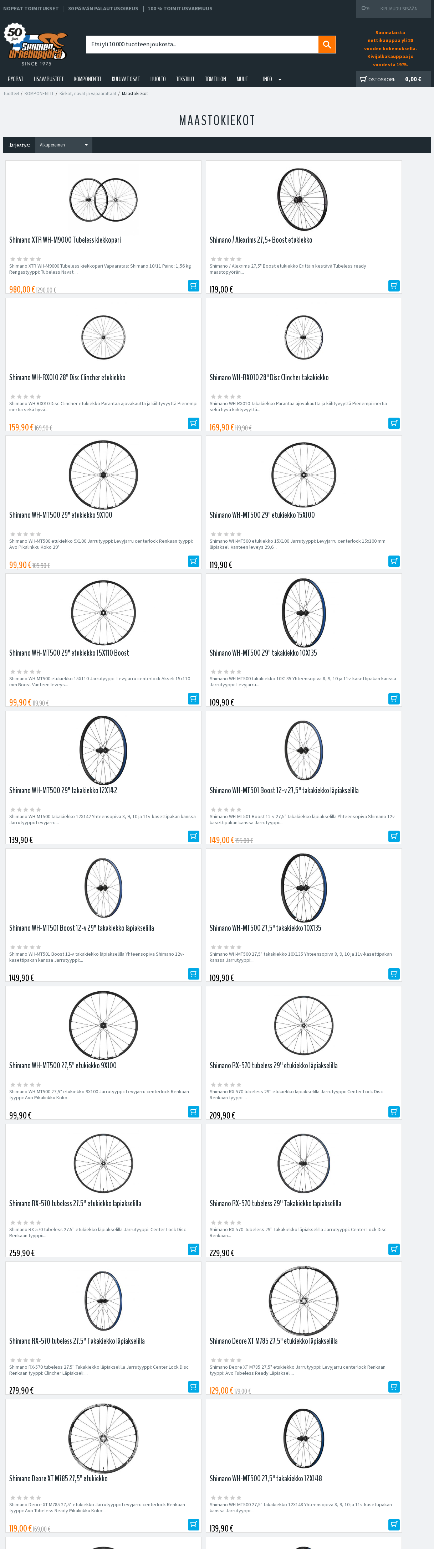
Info (267, 79)
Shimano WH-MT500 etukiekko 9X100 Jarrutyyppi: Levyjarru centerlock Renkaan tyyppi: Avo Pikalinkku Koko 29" (54, 415)
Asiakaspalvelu (125, 1497)
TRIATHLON (215, 79)
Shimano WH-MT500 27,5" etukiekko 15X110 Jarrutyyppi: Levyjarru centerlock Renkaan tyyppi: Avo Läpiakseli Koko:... (55, 988)
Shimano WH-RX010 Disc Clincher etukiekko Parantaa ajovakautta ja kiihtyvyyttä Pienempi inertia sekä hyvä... (268, 272)
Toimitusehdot (272, 1489)
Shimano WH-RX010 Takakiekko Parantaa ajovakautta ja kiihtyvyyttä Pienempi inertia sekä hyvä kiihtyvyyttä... (376, 272)
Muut (242, 79)
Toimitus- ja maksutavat (282, 1480)
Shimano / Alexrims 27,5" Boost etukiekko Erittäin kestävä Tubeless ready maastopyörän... (160, 272)
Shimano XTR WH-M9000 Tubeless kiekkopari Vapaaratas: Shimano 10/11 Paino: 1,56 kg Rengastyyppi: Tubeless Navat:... (56, 272)
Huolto (116, 1472)
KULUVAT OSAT (126, 79)
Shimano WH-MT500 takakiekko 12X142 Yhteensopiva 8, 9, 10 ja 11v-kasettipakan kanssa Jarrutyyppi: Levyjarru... (53, 558)
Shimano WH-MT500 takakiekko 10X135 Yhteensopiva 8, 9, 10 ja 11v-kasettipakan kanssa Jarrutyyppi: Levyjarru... (374, 415)
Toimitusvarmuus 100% (281, 1497)
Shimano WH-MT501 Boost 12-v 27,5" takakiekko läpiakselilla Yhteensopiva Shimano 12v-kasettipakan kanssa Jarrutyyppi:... (156, 561)
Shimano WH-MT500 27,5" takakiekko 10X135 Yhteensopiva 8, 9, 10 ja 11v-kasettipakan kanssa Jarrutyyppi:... (377, 558)
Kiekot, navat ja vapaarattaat (88, 94)
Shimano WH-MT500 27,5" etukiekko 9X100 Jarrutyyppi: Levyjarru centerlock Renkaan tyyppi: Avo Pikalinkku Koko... (54, 702)
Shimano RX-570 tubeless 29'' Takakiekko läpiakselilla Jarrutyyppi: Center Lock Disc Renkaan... (374, 702)
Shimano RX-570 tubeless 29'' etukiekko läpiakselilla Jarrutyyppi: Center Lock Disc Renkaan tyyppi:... (160, 702)
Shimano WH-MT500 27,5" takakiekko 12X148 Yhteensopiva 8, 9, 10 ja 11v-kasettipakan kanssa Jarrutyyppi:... (377, 845)
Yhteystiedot (123, 1489)
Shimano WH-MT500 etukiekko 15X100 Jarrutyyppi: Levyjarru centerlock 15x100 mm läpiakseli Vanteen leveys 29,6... (159, 415)
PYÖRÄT (15, 79)
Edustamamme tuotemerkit (217, 1318)
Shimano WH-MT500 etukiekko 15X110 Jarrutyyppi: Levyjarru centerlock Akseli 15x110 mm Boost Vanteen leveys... (267, 415)
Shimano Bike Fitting (278, 1506)
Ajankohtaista (123, 1506)
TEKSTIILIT (185, 79)
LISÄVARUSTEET (48, 79)
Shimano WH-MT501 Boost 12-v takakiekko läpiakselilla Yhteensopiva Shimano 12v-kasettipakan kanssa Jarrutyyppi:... (268, 558)
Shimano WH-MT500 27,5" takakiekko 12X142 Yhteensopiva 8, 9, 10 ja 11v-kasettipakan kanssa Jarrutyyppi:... (163, 988)
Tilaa (360, 1271)
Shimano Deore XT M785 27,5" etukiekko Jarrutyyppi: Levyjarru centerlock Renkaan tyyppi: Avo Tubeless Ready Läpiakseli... (161, 845)
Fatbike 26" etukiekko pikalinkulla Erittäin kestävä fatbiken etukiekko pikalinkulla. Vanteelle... (266, 988)
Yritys (115, 1480)
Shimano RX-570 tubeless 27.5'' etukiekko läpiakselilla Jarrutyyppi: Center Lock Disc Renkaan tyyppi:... (267, 702)
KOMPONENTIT (87, 79)
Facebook (268, 1472)
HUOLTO (158, 79)
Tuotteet (11, 94)
